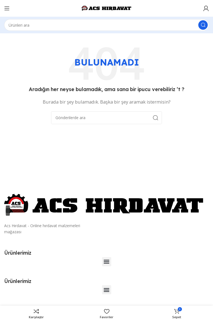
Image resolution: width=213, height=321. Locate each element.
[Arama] (106, 25)
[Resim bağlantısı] (104, 205)
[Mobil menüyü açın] (6, 8)
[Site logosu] (106, 8)
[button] (106, 261)
